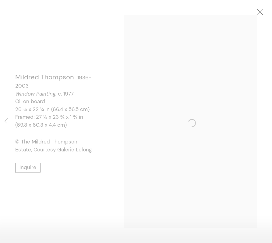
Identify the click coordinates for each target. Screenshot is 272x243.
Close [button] (264, 13)
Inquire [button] (27, 168)
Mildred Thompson (44, 78)
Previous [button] (6, 121)
